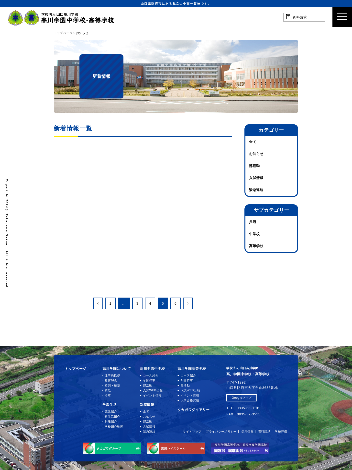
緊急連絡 (256, 190)
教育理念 (111, 380)
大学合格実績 (190, 400)
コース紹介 (151, 375)
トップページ (75, 369)
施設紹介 (111, 411)
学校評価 (281, 431)
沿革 (108, 395)
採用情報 (247, 431)
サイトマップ (192, 431)
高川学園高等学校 (191, 369)
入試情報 (256, 178)
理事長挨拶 (112, 375)
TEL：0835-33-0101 (243, 408)
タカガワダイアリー (193, 410)
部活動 (254, 166)
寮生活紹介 (112, 416)
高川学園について (116, 369)
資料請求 (264, 431)
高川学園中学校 (152, 369)
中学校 (254, 234)
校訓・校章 (112, 385)
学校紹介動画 (114, 426)
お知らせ (256, 154)
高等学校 (256, 246)
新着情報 (147, 405)
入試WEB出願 (153, 390)
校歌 (108, 390)
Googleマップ (242, 397)
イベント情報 (152, 395)
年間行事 (149, 380)
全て (252, 142)
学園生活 (109, 405)
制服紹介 (111, 421)
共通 (252, 222)
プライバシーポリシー (221, 431)
